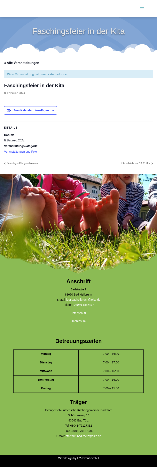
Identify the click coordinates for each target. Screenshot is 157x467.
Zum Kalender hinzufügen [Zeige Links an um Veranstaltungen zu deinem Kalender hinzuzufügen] (31, 110)
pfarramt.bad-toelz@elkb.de (83, 436)
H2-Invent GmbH (88, 458)
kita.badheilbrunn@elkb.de (83, 299)
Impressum (78, 321)
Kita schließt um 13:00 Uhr (136, 163)
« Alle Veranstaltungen (21, 63)
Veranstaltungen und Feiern (21, 151)
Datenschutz (79, 313)
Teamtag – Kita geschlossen (22, 163)
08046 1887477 (84, 304)
